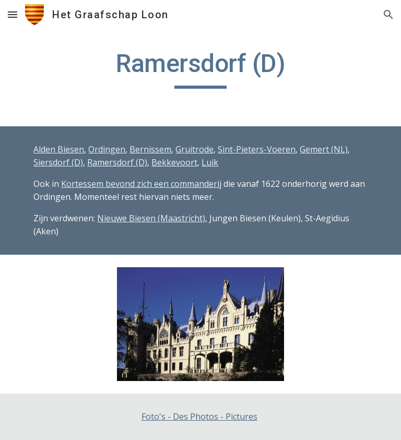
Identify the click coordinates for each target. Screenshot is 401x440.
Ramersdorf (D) (117, 162)
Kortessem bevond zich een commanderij (141, 183)
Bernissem (150, 149)
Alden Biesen (58, 149)
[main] (200, 68)
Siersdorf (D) (58, 162)
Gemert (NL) (324, 149)
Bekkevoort (174, 162)
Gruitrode (194, 149)
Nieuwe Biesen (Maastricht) (151, 218)
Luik (210, 162)
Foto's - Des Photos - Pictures (199, 416)
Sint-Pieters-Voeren (257, 149)
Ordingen (106, 149)
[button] (12, 14)
